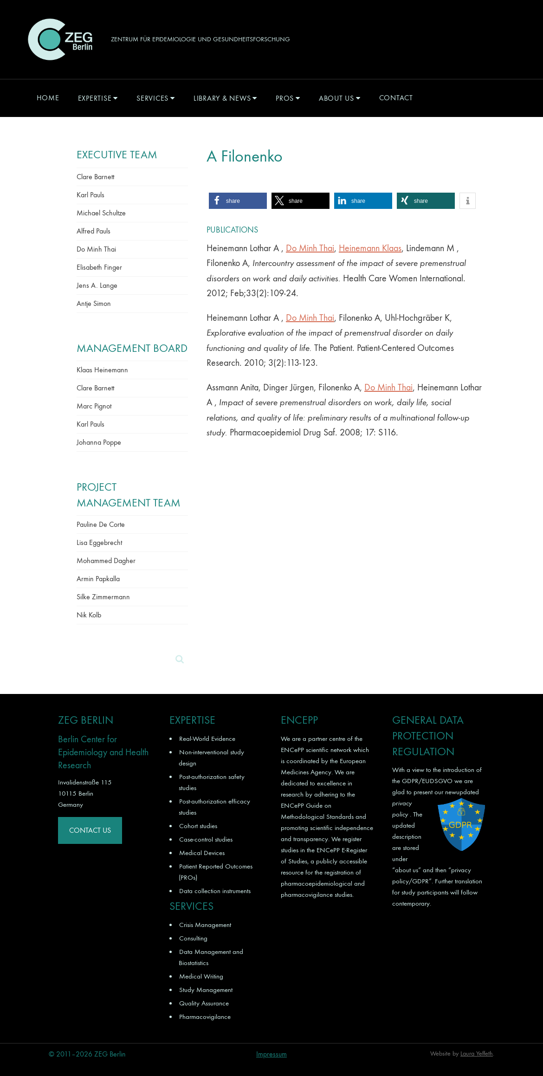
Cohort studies (198, 826)
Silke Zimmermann (103, 596)
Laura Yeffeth (476, 1053)
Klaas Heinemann (102, 369)
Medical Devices (202, 853)
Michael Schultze (101, 212)
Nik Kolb (89, 614)
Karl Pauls (90, 194)
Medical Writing (201, 976)
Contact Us (90, 830)
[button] (238, 201)
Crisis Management (205, 924)
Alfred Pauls (93, 231)
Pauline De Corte (101, 524)
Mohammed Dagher (106, 560)
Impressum (271, 1054)
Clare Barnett (95, 176)
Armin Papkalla (98, 578)
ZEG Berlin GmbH (59, 39)
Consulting (193, 938)
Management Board (132, 348)
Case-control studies (206, 839)
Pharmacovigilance (205, 1016)
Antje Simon (94, 303)
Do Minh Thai (310, 248)
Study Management (206, 989)
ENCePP (292, 749)
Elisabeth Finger (99, 267)
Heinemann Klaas (370, 248)
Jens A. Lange (97, 285)
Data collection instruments (215, 891)
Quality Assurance (204, 1003)
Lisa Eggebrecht (99, 542)
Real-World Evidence (207, 738)
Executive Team (117, 154)
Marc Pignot (94, 406)
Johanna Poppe (99, 442)
